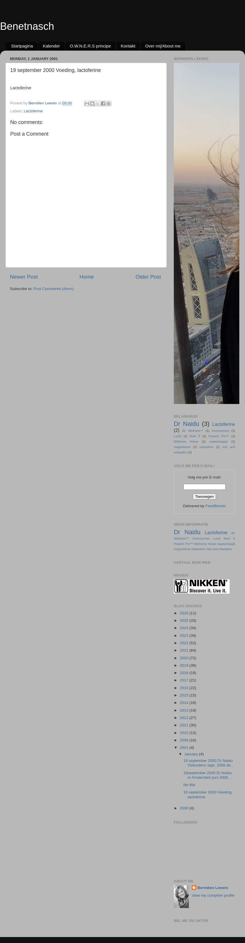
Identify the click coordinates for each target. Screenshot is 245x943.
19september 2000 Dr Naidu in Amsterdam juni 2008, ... (208, 775)
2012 (184, 718)
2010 (184, 733)
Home (86, 277)
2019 (184, 665)
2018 (184, 673)
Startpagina (22, 45)
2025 (184, 620)
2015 (184, 695)
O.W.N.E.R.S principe (90, 45)
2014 (184, 702)
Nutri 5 (195, 436)
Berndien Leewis (212, 888)
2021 (184, 650)
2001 (184, 747)
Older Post (148, 277)
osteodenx (206, 447)
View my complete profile (213, 895)
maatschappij (218, 441)
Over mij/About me (163, 45)
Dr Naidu (186, 423)
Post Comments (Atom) (54, 289)
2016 (184, 688)
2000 (184, 808)
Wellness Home (186, 441)
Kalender (51, 45)
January (191, 754)
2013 (184, 710)
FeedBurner (215, 506)
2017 (184, 680)
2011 (184, 725)
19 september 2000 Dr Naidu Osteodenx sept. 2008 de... (208, 762)
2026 (184, 613)
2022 (184, 643)
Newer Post (24, 277)
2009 (184, 740)
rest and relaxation (219, 549)
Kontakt (128, 45)
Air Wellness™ (192, 430)
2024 (184, 628)
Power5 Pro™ (219, 436)
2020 (184, 658)
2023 (184, 635)
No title (189, 785)
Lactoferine (33, 111)
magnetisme (182, 447)
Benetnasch (27, 26)
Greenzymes (220, 430)
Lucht (177, 436)
